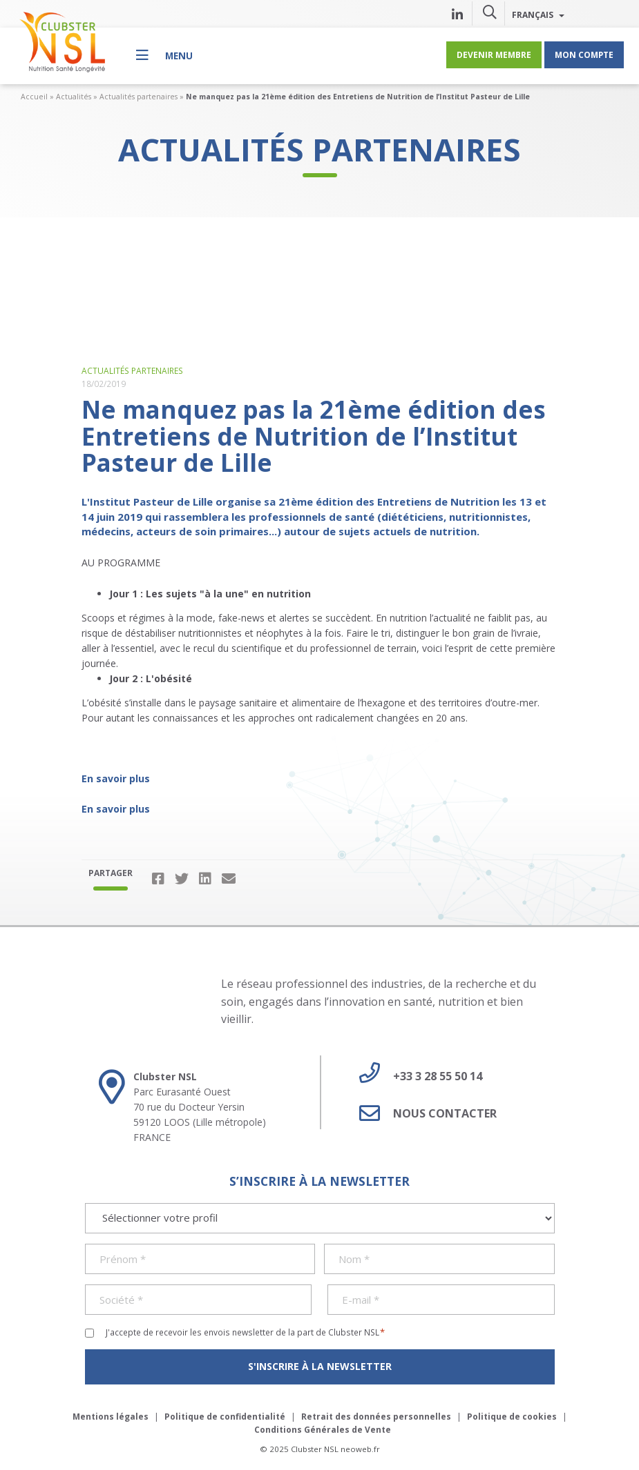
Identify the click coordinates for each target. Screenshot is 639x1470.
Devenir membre (494, 54)
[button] (489, 11)
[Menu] (164, 55)
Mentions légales (111, 1416)
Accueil (34, 96)
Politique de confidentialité (224, 1416)
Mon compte (584, 54)
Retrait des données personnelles (376, 1416)
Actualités (73, 96)
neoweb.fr (360, 1449)
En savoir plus (116, 778)
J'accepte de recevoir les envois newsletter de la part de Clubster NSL (245, 1332)
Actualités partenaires (138, 96)
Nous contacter (423, 1113)
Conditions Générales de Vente (322, 1430)
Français (538, 14)
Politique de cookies (512, 1416)
